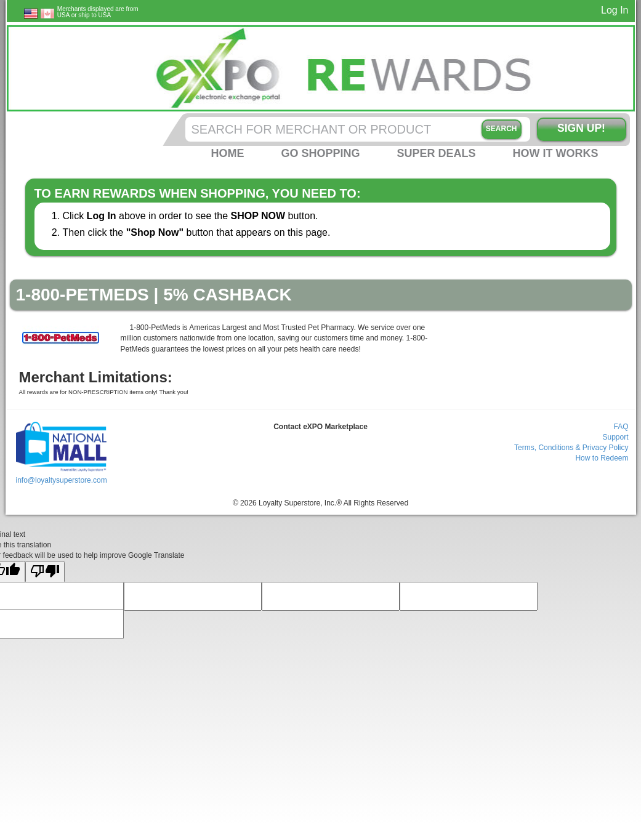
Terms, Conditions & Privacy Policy (571, 447)
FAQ (620, 426)
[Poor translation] (45, 571)
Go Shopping (320, 153)
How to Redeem (601, 458)
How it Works (556, 153)
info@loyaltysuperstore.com (61, 480)
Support (615, 437)
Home (227, 153)
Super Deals (436, 153)
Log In (614, 10)
